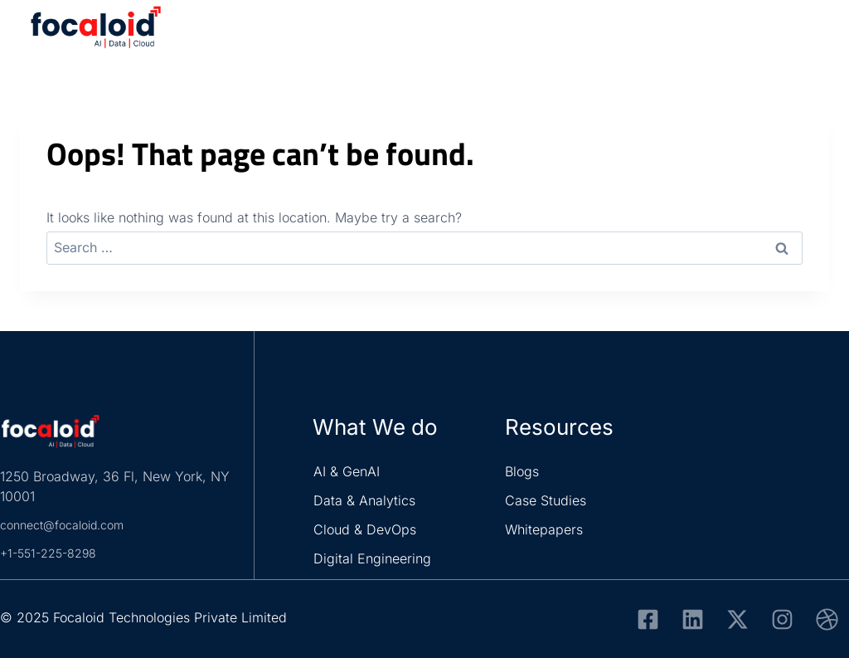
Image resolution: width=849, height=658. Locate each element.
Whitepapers (544, 529)
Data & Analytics (364, 500)
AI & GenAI (346, 471)
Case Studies (545, 500)
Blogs (522, 471)
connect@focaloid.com (71, 524)
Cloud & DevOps (364, 529)
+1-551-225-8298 (53, 552)
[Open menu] (808, 33)
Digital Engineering (372, 558)
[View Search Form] (769, 33)
